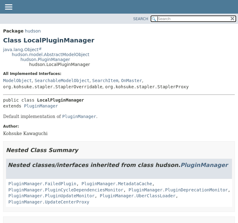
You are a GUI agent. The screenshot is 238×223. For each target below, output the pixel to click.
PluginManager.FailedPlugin (42, 183)
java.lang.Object (20, 49)
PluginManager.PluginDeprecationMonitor (178, 189)
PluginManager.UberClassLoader (137, 195)
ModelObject (17, 80)
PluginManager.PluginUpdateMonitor (51, 195)
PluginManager (41, 105)
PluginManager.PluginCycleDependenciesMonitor (65, 189)
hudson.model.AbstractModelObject (50, 54)
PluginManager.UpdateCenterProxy (48, 201)
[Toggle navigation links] (8, 7)
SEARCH (140, 19)
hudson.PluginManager (45, 59)
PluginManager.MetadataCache (117, 183)
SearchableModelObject (62, 80)
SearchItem (105, 80)
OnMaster (131, 80)
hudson (33, 30)
